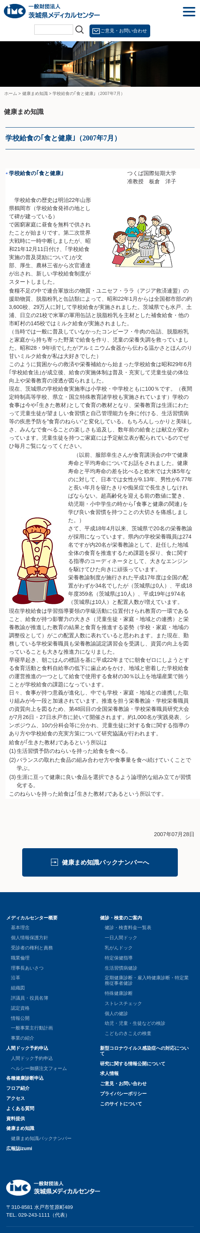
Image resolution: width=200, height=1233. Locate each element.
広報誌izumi (19, 1148)
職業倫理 (20, 958)
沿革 (15, 977)
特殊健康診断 (119, 993)
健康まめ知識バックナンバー (41, 1138)
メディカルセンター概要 (32, 918)
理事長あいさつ (27, 968)
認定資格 (20, 1008)
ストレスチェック (123, 1003)
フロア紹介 (18, 1088)
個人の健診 (116, 1013)
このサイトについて (121, 1104)
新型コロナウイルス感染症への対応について (144, 1050)
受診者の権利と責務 (32, 948)
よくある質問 (20, 1108)
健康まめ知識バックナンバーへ (105, 862)
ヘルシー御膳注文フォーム (39, 1068)
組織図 (18, 988)
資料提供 (15, 1118)
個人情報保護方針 (29, 937)
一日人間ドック (121, 937)
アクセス (15, 1098)
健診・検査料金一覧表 (128, 927)
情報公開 (20, 1018)
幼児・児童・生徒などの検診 (135, 1023)
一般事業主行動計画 (32, 1028)
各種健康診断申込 (25, 1078)
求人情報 (109, 1073)
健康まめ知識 (20, 1128)
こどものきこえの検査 (128, 1033)
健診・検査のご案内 (121, 918)
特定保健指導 (119, 958)
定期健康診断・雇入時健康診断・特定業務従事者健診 (147, 980)
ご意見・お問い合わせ (123, 30)
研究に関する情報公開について (132, 1063)
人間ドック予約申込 (27, 1048)
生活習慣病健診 (121, 968)
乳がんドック (119, 948)
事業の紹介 (22, 1038)
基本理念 (20, 927)
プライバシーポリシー (123, 1093)
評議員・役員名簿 (29, 998)
